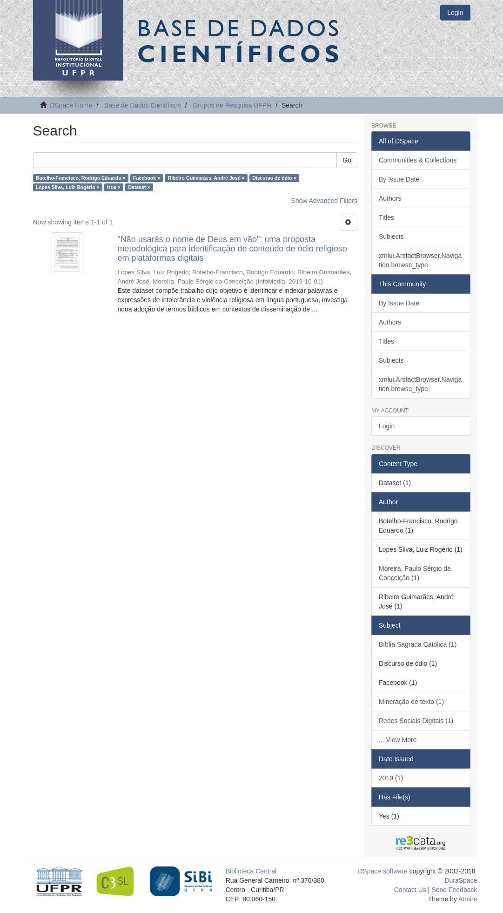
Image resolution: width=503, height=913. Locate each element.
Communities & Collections (417, 160)
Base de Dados (240, 40)
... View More (397, 740)
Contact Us (410, 889)
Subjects (391, 236)
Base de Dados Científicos (142, 105)
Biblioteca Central (251, 871)
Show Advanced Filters (324, 200)
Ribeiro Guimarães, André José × (206, 178)
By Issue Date (399, 179)
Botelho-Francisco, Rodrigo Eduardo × (81, 178)
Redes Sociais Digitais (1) (416, 720)
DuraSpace (460, 880)
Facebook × (146, 178)
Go (346, 160)
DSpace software (383, 871)
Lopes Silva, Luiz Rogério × (68, 187)
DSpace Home (71, 105)
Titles (386, 217)
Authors (390, 198)
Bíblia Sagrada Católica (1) (417, 644)
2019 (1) (391, 778)
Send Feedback (454, 889)
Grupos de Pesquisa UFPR (232, 105)
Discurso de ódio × (274, 178)
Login (387, 426)
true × (114, 187)
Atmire (467, 899)
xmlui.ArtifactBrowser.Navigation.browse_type (420, 260)
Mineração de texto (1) (411, 701)
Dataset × (139, 187)
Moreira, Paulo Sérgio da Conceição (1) (415, 573)
